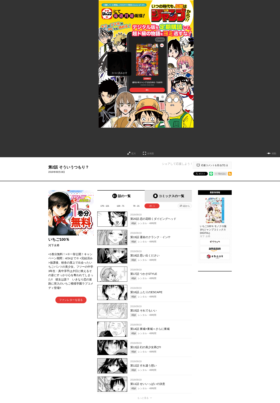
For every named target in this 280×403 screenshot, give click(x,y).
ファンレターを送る (71, 299)
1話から (186, 206)
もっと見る (143, 398)
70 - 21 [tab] (136, 206)
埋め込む (222, 174)
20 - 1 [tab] (152, 206)
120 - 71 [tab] (120, 206)
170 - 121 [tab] (105, 206)
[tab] (121, 196)
